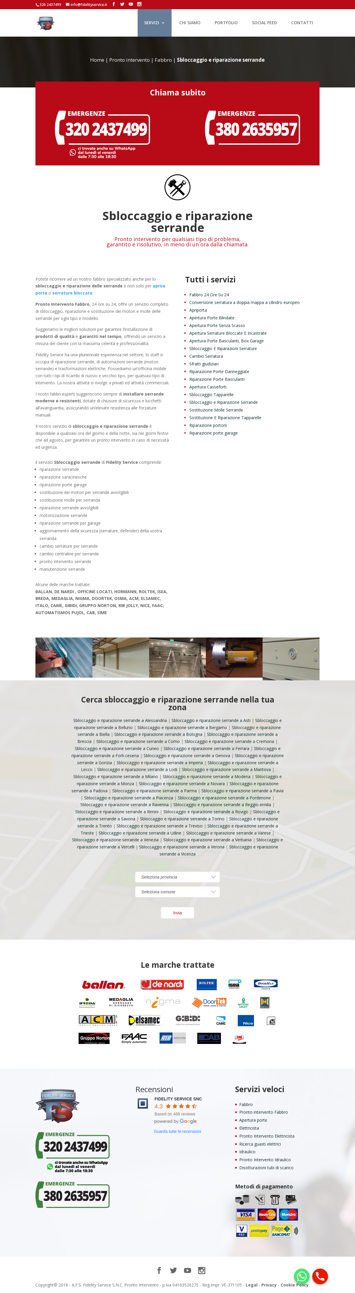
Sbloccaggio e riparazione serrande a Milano (115, 776)
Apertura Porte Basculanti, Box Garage (226, 341)
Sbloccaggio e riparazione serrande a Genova (187, 755)
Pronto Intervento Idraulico (265, 1159)
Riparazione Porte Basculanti (217, 379)
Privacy (269, 1285)
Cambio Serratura (206, 356)
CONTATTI (302, 23)
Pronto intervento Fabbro (263, 1112)
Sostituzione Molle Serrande (216, 410)
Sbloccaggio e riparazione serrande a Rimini (117, 811)
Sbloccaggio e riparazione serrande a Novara (182, 783)
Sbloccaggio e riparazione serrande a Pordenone (224, 798)
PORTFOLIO (226, 23)
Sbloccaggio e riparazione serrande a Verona (181, 847)
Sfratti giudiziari (204, 364)
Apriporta (198, 310)
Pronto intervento (129, 59)
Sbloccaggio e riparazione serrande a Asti (211, 720)
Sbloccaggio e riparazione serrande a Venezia (115, 840)
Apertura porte (253, 1120)
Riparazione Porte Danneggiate (219, 371)
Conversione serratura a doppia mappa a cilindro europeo (244, 302)
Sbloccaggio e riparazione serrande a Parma (154, 790)
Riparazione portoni (208, 425)
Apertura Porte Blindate (212, 318)
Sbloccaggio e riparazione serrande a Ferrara (206, 748)
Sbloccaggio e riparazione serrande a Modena (206, 776)
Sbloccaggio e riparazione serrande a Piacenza (128, 798)
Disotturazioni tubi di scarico (266, 1167)
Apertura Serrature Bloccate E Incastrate (228, 333)
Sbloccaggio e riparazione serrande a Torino (182, 819)
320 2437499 (50, 4)
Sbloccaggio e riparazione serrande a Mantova (226, 769)
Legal (252, 1285)
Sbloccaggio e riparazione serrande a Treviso (160, 826)
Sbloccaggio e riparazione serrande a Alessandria (120, 720)
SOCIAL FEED (264, 23)
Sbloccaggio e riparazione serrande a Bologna (158, 734)
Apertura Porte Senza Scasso (217, 325)
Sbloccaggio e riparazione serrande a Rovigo (205, 811)
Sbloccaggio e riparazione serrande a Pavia (242, 790)
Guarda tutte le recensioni (177, 1131)
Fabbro (163, 59)
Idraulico (247, 1151)
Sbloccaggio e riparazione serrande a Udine (140, 833)
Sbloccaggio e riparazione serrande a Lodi (137, 769)
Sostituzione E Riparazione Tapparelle (225, 417)
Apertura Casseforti (208, 387)
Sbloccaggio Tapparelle (211, 394)
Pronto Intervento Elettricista (266, 1136)
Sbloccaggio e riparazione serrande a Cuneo (117, 748)
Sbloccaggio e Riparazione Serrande (223, 402)
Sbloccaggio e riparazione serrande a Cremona (229, 741)
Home (97, 59)
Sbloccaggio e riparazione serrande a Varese (228, 833)
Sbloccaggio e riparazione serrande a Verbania (207, 840)
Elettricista (249, 1128)
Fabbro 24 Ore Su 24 (209, 294)
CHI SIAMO (190, 23)
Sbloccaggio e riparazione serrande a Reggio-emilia (222, 804)
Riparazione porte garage (213, 433)
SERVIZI (151, 23)
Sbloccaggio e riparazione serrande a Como (138, 741)
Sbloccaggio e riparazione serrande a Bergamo (182, 727)
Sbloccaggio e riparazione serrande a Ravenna (124, 804)
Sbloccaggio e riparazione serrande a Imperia (160, 762)
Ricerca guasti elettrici (260, 1144)
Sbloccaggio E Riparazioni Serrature (223, 348)
